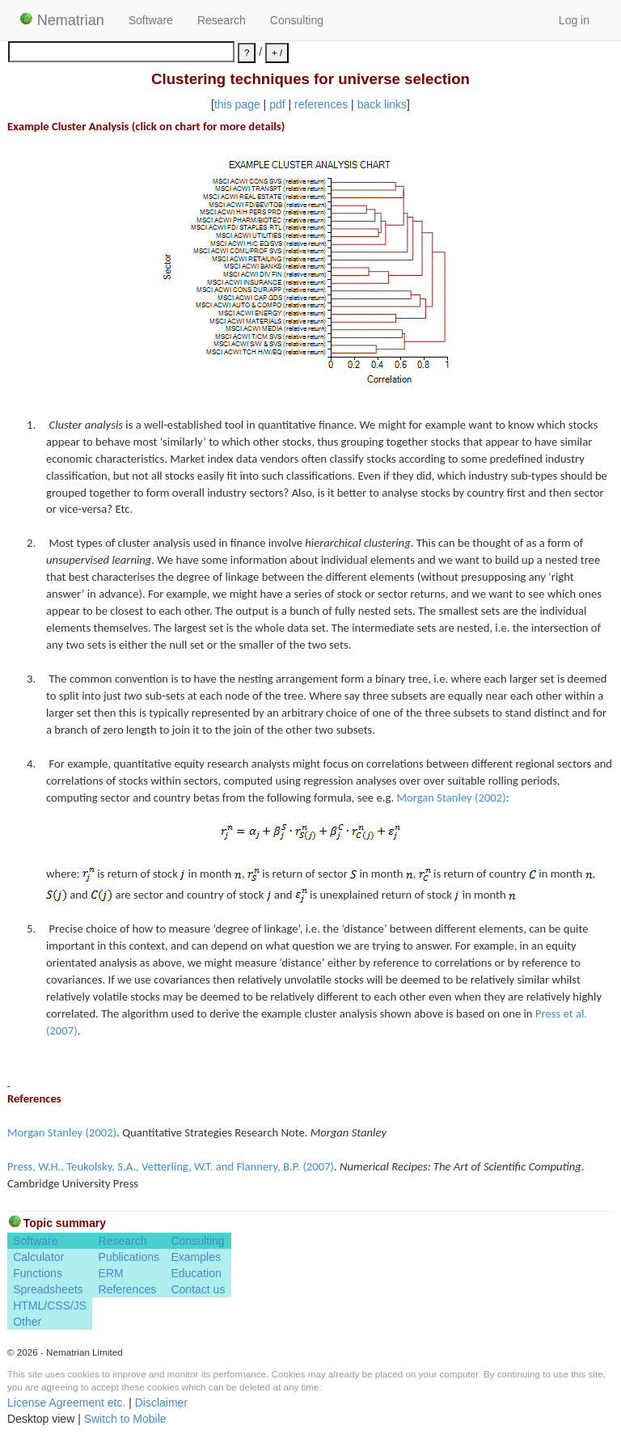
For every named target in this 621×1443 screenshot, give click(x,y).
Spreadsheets (47, 1289)
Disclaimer (161, 1402)
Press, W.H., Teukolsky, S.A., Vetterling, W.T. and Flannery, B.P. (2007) (170, 1166)
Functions (37, 1273)
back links (382, 104)
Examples (195, 1256)
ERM (111, 1273)
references (321, 104)
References (128, 1289)
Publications (129, 1256)
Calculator (38, 1256)
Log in (574, 20)
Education (196, 1273)
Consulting (296, 20)
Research (221, 20)
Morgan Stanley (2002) (451, 797)
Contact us (198, 1289)
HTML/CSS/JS (50, 1305)
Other (27, 1321)
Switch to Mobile (125, 1418)
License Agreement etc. (66, 1402)
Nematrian (61, 20)
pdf (277, 104)
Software (151, 20)
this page (237, 104)
